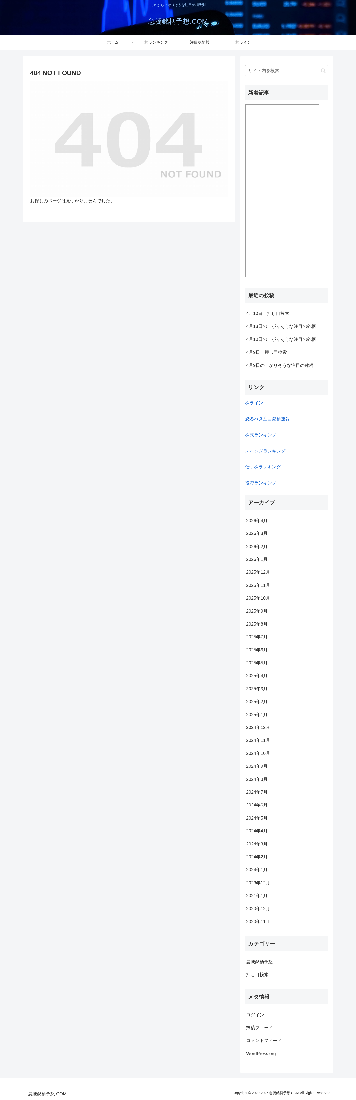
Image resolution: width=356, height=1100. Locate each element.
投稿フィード (259, 1027)
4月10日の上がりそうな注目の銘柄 (281, 339)
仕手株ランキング (263, 466)
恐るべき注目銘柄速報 (267, 418)
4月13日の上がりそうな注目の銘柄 (281, 326)
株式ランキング (260, 434)
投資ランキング (260, 482)
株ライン (254, 402)
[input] (286, 70)
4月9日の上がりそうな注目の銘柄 (279, 365)
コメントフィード (264, 1040)
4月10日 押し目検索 (267, 313)
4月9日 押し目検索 (266, 352)
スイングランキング (265, 451)
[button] (323, 71)
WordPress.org (261, 1053)
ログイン (255, 1014)
